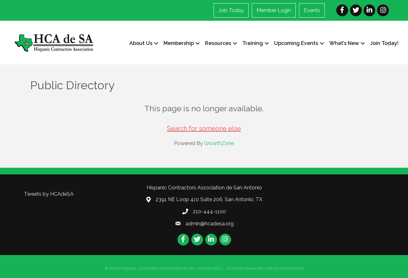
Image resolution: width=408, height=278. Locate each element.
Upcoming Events (296, 43)
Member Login (274, 10)
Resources (218, 43)
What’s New (344, 43)
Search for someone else (204, 128)
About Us (140, 43)
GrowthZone (219, 143)
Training (252, 43)
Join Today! (384, 43)
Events (312, 10)
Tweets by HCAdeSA (49, 194)
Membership (179, 43)
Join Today (231, 10)
